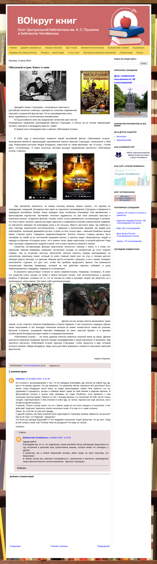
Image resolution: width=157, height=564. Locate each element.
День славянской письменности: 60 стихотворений (124, 79)
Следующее (15, 546)
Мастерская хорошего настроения (99, 52)
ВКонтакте (121, 136)
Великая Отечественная (92, 48)
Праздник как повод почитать (23, 52)
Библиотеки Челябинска (35, 437)
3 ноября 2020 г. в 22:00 (60, 437)
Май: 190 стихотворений (128, 228)
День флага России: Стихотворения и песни (128, 234)
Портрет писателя (53, 48)
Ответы (22, 432)
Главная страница (59, 546)
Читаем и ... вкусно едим (52, 52)
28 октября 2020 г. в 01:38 (38, 379)
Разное (139, 52)
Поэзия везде (126, 52)
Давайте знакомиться (31, 48)
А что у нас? (74, 52)
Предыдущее (103, 546)
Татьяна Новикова (31, 366)
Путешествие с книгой (118, 48)
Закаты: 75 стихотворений (129, 241)
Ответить (20, 426)
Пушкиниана (138, 48)
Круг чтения (71, 48)
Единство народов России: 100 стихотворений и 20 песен (131, 221)
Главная (13, 48)
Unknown (20, 379)
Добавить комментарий (22, 476)
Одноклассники (124, 140)
